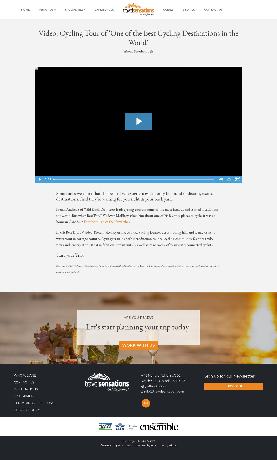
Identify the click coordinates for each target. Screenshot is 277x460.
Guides (168, 9)
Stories (189, 9)
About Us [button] (46, 9)
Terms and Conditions (34, 403)
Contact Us (213, 9)
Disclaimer (23, 396)
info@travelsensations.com (164, 391)
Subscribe (233, 386)
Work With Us (138, 345)
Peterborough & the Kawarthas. (107, 221)
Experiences (104, 9)
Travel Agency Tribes (163, 445)
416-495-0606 (157, 386)
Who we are (25, 375)
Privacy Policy (27, 410)
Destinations (26, 389)
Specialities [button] (74, 9)
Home (25, 9)
